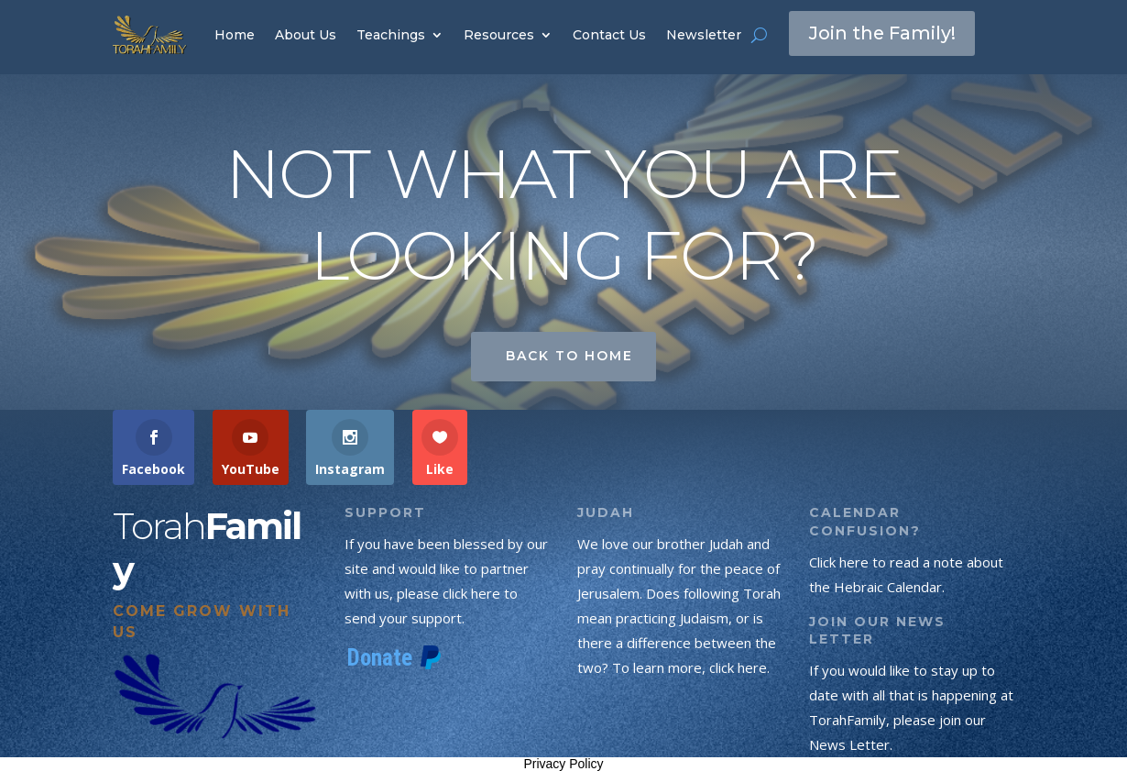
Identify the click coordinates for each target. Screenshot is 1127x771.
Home (234, 35)
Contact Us (609, 35)
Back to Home (569, 355)
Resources (499, 35)
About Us (305, 35)
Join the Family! (883, 34)
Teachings (390, 35)
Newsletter (703, 35)
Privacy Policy (563, 763)
